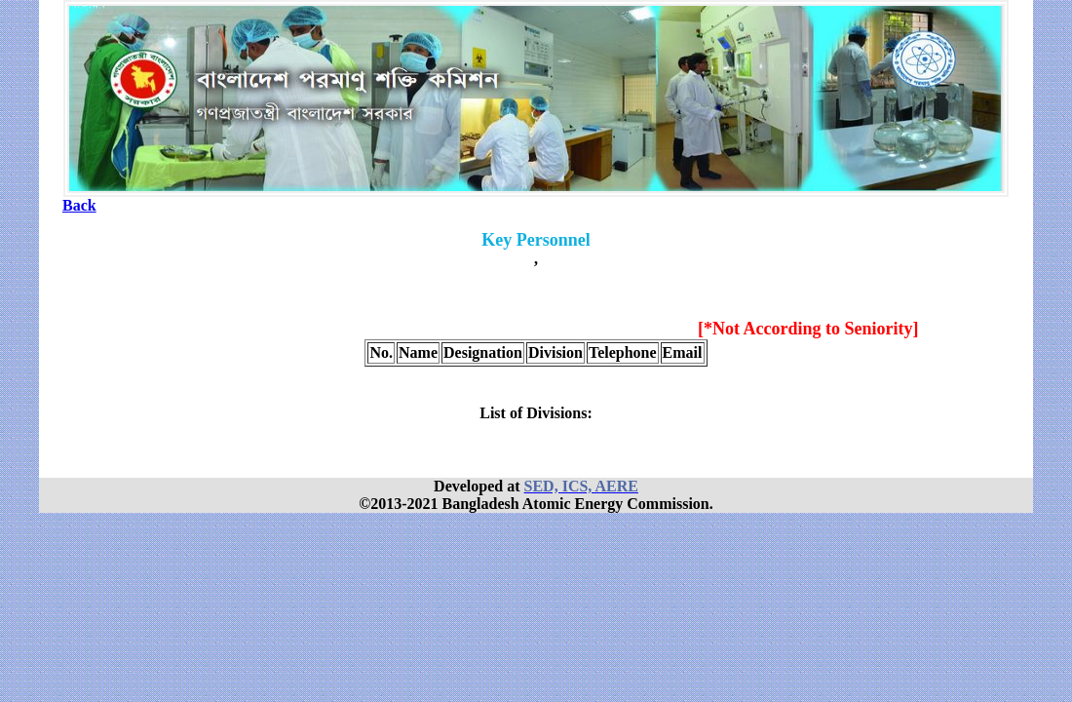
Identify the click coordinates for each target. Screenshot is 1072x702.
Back (79, 205)
